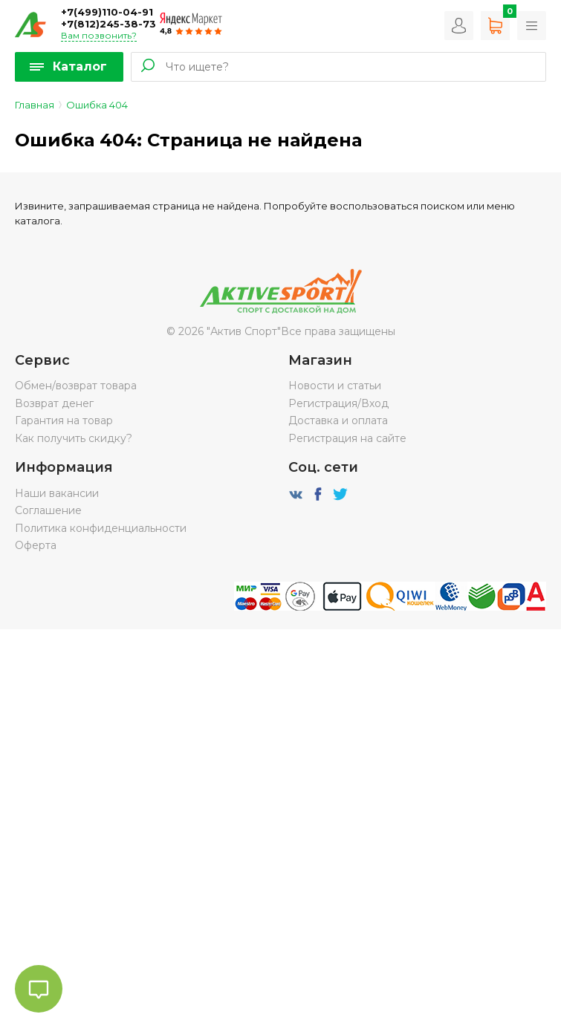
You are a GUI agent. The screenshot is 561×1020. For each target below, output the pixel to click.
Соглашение (48, 510)
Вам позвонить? (99, 35)
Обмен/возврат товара (76, 385)
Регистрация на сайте (347, 438)
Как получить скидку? (73, 438)
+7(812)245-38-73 (108, 24)
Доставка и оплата (338, 420)
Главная (34, 105)
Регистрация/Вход (338, 403)
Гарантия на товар (64, 420)
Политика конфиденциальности (101, 528)
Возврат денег (54, 403)
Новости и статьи (334, 385)
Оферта (35, 545)
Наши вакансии (57, 493)
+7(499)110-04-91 (107, 12)
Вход (458, 25)
